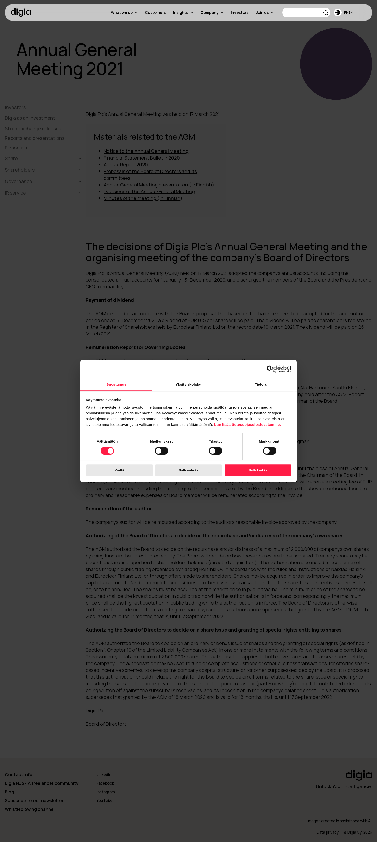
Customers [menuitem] (155, 12)
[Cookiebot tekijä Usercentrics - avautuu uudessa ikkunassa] (270, 369)
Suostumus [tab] (116, 384)
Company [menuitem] (212, 12)
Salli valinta (189, 470)
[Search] (306, 12)
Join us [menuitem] (265, 12)
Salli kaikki (257, 470)
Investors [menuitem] (240, 12)
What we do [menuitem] (124, 12)
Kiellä (119, 470)
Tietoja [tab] (261, 384)
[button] (326, 13)
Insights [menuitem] (183, 12)
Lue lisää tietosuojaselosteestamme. (247, 424)
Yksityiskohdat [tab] (188, 384)
